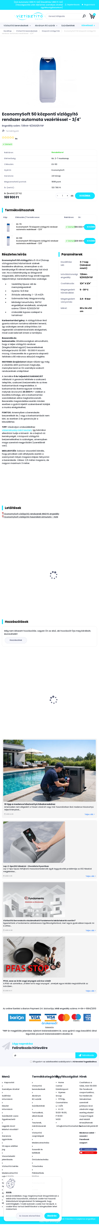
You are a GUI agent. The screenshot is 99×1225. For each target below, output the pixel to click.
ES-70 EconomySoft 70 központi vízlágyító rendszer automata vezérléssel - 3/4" (37, 227)
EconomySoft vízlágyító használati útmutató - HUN (30, 517)
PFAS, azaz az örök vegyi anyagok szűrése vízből (27, 982)
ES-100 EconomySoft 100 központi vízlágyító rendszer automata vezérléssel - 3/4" (37, 241)
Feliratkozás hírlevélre (30, 1049)
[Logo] (18, 16)
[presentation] (4, 573)
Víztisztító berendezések (16, 25)
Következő (87, 25)
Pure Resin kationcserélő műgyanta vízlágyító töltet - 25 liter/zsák (70, 581)
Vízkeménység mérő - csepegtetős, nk (23, 580)
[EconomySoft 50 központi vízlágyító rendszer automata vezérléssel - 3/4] (49, 74)
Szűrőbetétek (68, 25)
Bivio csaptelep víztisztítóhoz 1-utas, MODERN (22, 704)
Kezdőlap (8, 31)
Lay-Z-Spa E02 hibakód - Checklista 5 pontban (26, 867)
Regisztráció (89, 4)
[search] (80, 17)
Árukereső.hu (49, 1028)
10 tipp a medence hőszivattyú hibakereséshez (29, 805)
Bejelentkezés (73, 4)
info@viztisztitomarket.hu (68, 1127)
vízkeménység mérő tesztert (17, 430)
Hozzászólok (16, 641)
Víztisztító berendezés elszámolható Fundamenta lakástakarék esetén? (39, 921)
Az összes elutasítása (29, 1216)
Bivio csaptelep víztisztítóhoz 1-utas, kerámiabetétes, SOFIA (70, 704)
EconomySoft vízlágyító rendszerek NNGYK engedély (30, 514)
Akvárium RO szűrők (45, 25)
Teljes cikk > (90, 815)
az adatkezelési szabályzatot (57, 1062)
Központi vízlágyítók (51, 31)
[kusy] (61, 196)
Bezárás (51, 1215)
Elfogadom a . (65, 1062)
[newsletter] (86, 1056)
